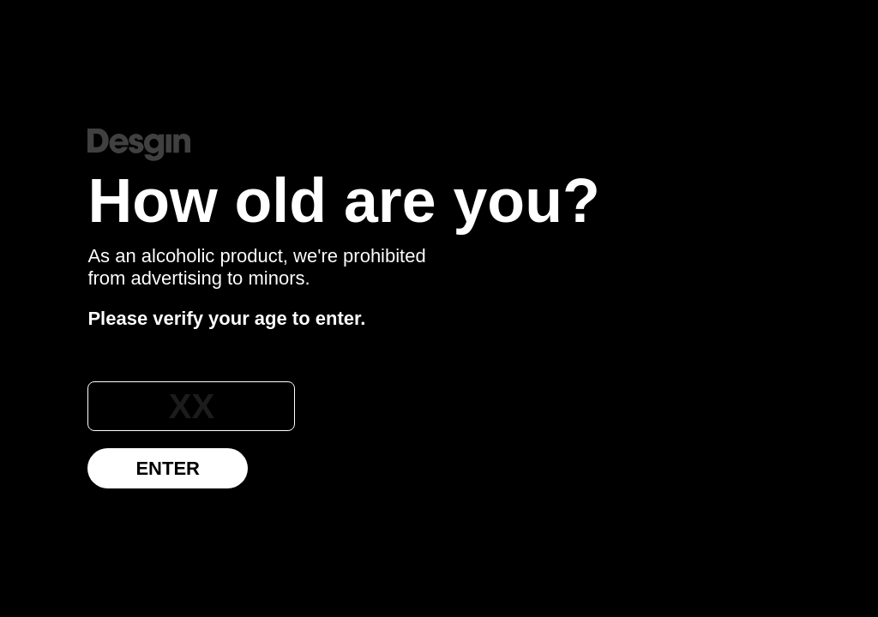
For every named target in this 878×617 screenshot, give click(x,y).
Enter (167, 468)
